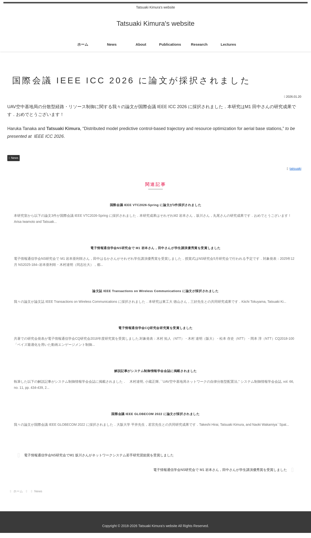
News (13, 158)
